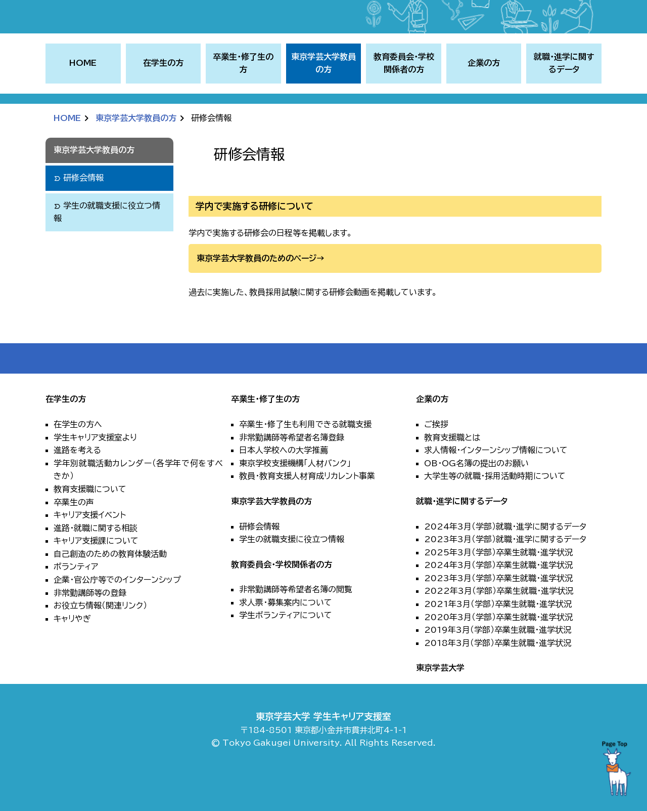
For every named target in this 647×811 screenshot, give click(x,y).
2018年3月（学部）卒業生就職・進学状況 (497, 679)
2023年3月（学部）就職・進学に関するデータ (505, 575)
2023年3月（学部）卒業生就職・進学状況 (498, 614)
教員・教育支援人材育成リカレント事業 (307, 512)
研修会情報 (259, 562)
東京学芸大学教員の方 (136, 154)
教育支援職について (90, 525)
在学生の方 (65, 435)
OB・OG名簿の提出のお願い (476, 499)
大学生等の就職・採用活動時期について (495, 512)
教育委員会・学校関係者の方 (281, 600)
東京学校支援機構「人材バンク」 (295, 499)
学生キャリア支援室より (95, 473)
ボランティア (76, 602)
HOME (83, 99)
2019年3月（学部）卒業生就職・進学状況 (497, 666)
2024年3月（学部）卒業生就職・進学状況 (498, 601)
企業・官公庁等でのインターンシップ (117, 616)
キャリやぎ (72, 655)
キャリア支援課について (96, 577)
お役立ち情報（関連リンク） (100, 641)
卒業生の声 (74, 538)
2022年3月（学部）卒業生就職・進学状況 (498, 627)
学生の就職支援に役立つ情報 (291, 575)
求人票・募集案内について (285, 638)
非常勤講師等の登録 (90, 628)
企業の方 (432, 435)
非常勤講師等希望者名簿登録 (291, 473)
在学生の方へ (78, 460)
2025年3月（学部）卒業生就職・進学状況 (498, 588)
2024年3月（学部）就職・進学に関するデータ (505, 562)
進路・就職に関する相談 (95, 563)
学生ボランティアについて (285, 651)
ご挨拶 (436, 460)
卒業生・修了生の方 (265, 435)
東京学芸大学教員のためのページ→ (261, 294)
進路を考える (77, 486)
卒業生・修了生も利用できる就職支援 (305, 460)
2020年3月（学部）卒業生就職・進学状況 (498, 652)
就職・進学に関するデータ (461, 537)
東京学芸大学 (440, 704)
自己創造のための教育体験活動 (110, 590)
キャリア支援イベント (90, 551)
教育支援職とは (452, 473)
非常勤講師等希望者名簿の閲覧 (295, 625)
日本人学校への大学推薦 (283, 486)
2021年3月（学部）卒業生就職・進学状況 (498, 640)
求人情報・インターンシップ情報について (496, 486)
